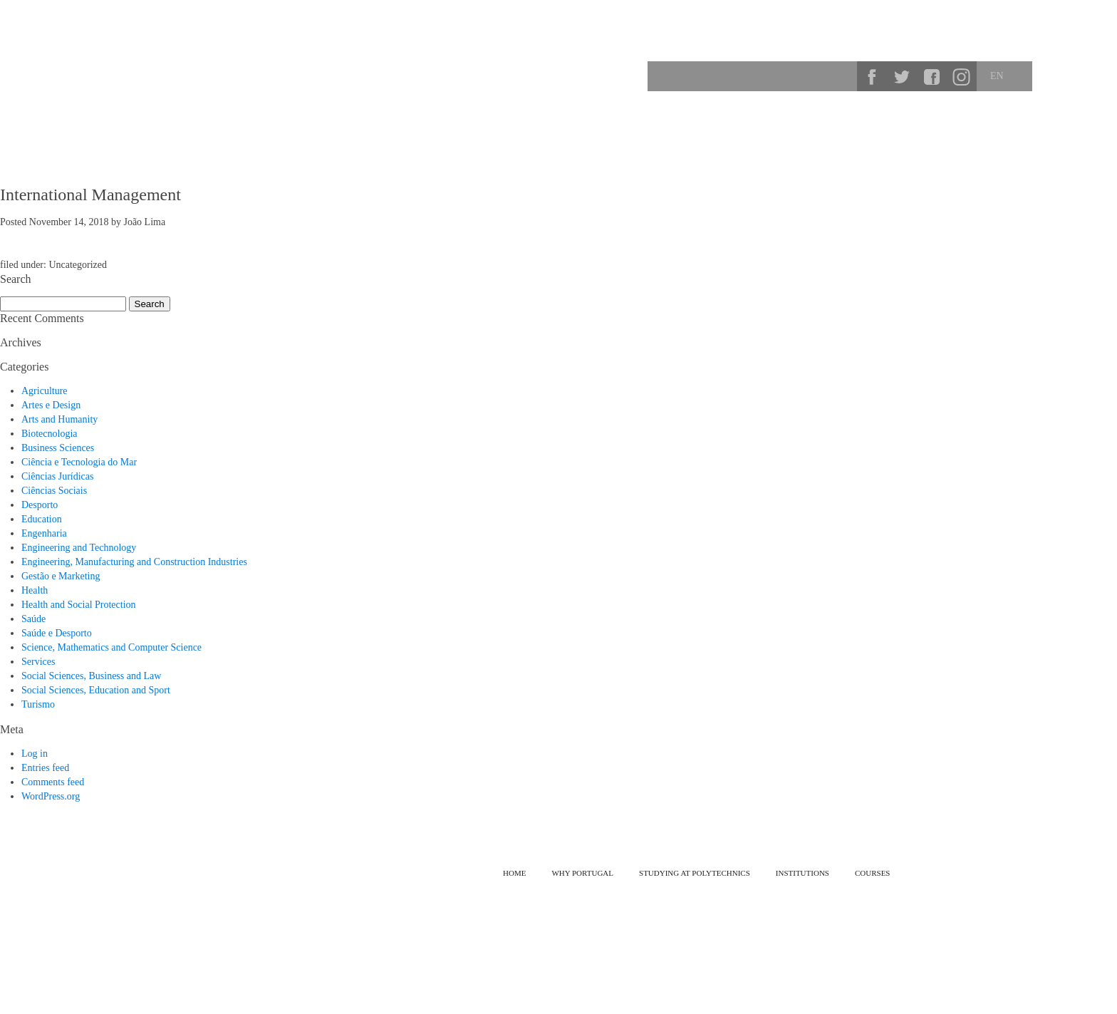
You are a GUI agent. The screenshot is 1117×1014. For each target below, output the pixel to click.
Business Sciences (57, 448)
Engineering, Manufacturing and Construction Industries (134, 562)
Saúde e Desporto (56, 633)
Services (38, 661)
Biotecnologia (49, 433)
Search (841, 76)
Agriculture (44, 391)
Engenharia (44, 533)
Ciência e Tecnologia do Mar (79, 462)
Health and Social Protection (78, 604)
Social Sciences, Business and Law (91, 676)
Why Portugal (753, 124)
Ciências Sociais (54, 490)
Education (41, 519)
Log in (34, 753)
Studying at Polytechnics (864, 124)
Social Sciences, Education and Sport (95, 690)
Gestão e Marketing (60, 576)
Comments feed (52, 782)
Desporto (39, 505)
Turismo (38, 704)
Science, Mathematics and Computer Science (111, 647)
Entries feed (45, 767)
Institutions (1033, 124)
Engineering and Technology (78, 547)
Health (34, 590)
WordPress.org (50, 796)
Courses (963, 124)
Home (514, 873)
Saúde (33, 619)
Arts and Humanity (59, 419)
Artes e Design (50, 405)
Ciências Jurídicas (57, 476)
